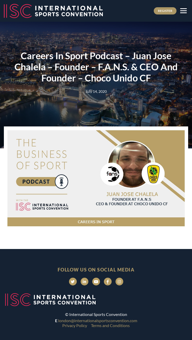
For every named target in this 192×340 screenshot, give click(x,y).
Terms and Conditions (110, 325)
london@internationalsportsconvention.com (97, 320)
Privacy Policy (74, 325)
